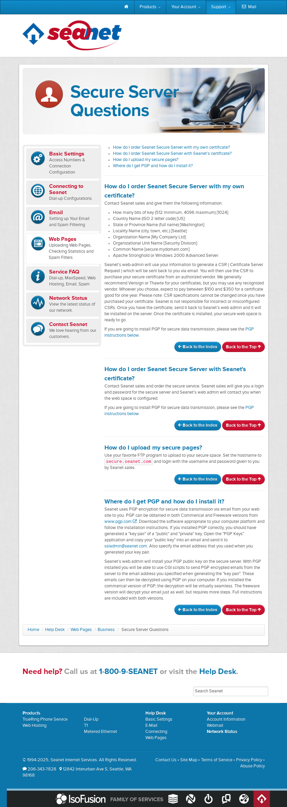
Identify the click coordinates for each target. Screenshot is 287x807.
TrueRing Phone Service (45, 719)
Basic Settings (158, 719)
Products (150, 7)
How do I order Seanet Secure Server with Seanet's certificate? (172, 153)
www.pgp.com (120, 521)
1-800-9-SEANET (128, 672)
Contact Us (165, 760)
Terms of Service (216, 760)
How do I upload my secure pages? (145, 160)
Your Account (186, 7)
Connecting (156, 732)
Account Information (226, 719)
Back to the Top (243, 347)
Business (106, 630)
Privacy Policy (249, 760)
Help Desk (55, 630)
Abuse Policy (252, 766)
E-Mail (151, 725)
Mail (248, 7)
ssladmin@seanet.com (125, 546)
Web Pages (81, 630)
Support (221, 7)
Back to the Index (197, 347)
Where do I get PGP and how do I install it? (153, 166)
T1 (86, 725)
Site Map (188, 760)
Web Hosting (34, 725)
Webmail (215, 725)
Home (33, 630)
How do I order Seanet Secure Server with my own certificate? (171, 147)
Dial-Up (91, 719)
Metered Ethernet (100, 732)
